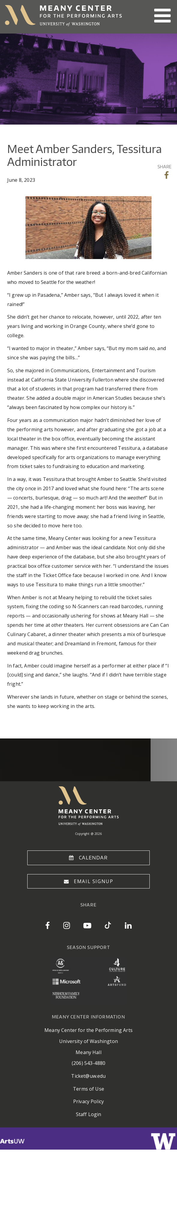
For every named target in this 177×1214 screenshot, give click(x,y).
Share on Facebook (167, 175)
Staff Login (88, 1114)
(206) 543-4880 (88, 1063)
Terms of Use (88, 1089)
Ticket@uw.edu (88, 1076)
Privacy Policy (88, 1101)
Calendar (93, 858)
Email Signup (93, 881)
